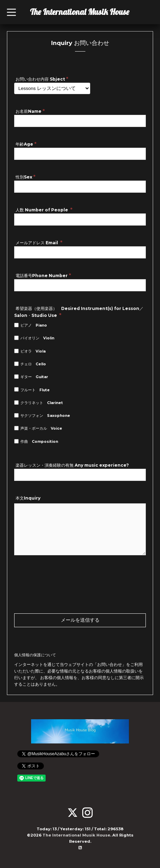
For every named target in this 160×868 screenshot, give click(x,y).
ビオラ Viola (33, 351)
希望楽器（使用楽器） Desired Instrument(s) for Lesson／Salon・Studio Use (78, 312)
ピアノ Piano (33, 325)
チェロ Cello (33, 364)
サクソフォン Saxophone (45, 415)
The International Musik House (79, 12)
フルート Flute (35, 390)
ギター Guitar (34, 377)
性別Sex (26, 176)
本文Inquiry (28, 498)
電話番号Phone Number (43, 275)
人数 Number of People (44, 209)
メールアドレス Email (39, 242)
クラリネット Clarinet (41, 403)
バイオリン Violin (37, 338)
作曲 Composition (39, 441)
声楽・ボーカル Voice (41, 428)
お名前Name (30, 111)
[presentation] (66, 568)
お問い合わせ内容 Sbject (42, 78)
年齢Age (26, 143)
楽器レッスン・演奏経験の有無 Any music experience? (72, 465)
